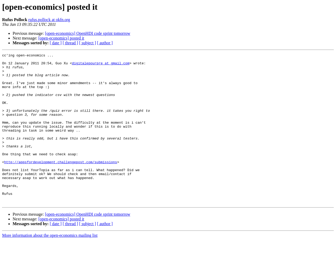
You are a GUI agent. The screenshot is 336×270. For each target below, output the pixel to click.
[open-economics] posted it (61, 38)
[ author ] (105, 43)
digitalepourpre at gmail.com (100, 65)
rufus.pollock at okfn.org (49, 19)
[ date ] (56, 43)
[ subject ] (87, 43)
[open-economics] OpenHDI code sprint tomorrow (87, 33)
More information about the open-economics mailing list (50, 265)
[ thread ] (70, 43)
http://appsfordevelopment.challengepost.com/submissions (60, 184)
